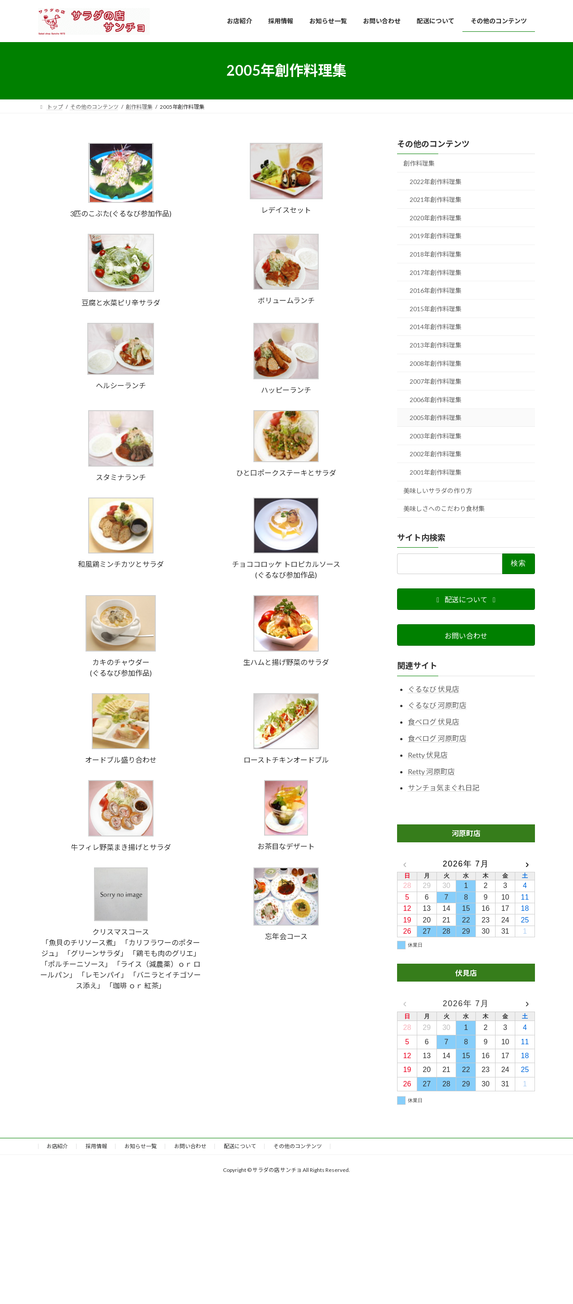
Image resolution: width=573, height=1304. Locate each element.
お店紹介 (57, 1146)
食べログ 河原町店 (437, 738)
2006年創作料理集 (436, 399)
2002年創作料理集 (436, 454)
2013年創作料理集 (436, 345)
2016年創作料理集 (436, 290)
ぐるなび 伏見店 (433, 688)
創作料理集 (419, 163)
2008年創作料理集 (436, 363)
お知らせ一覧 (140, 1146)
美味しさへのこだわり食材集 (444, 508)
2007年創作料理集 (436, 381)
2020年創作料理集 (436, 217)
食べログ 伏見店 (433, 721)
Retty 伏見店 (428, 754)
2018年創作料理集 (436, 254)
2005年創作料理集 (436, 417)
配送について (240, 1146)
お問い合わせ (190, 1146)
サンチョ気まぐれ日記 (443, 787)
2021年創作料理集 (436, 199)
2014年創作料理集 (436, 326)
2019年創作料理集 (436, 236)
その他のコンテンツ (433, 144)
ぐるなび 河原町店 (437, 705)
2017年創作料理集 (436, 272)
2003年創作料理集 (436, 435)
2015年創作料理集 (436, 308)
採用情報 (96, 1146)
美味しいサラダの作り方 (437, 490)
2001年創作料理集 (436, 472)
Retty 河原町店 (431, 771)
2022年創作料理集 (436, 181)
